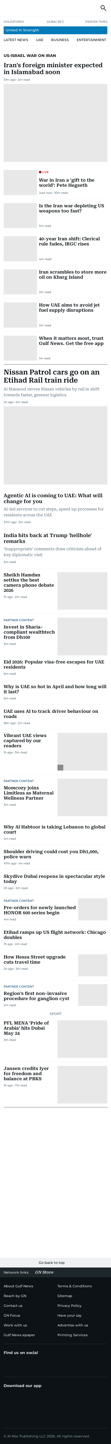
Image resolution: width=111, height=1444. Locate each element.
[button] (7, 8)
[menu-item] (55, 30)
